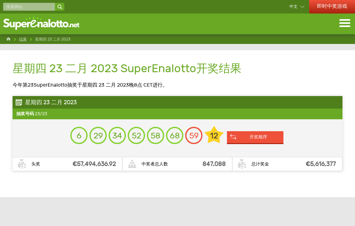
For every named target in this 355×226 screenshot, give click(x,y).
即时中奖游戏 (332, 6)
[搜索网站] (29, 7)
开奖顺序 (258, 136)
